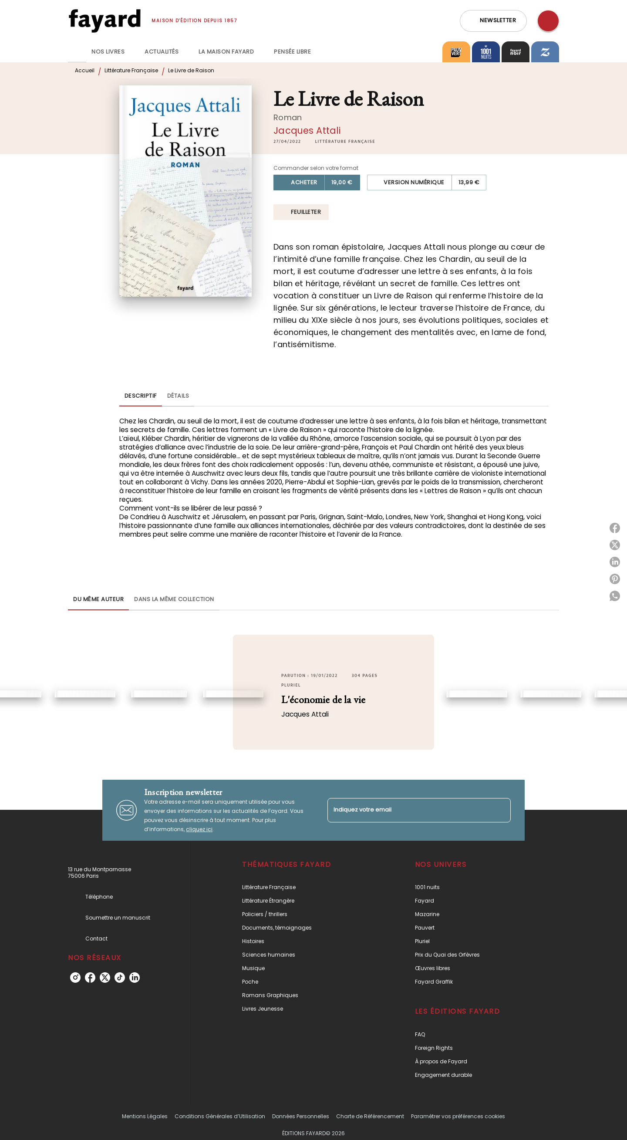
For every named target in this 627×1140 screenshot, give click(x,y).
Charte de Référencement (370, 1116)
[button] (493, 21)
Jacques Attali (306, 130)
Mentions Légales (145, 1116)
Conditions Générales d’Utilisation (220, 1116)
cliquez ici (199, 829)
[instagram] (75, 977)
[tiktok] (119, 977)
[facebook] (90, 977)
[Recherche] (548, 21)
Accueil (84, 70)
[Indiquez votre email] (408, 810)
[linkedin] (134, 977)
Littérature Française (131, 70)
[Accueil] (104, 20)
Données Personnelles (300, 1116)
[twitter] (105, 977)
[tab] (77, 51)
